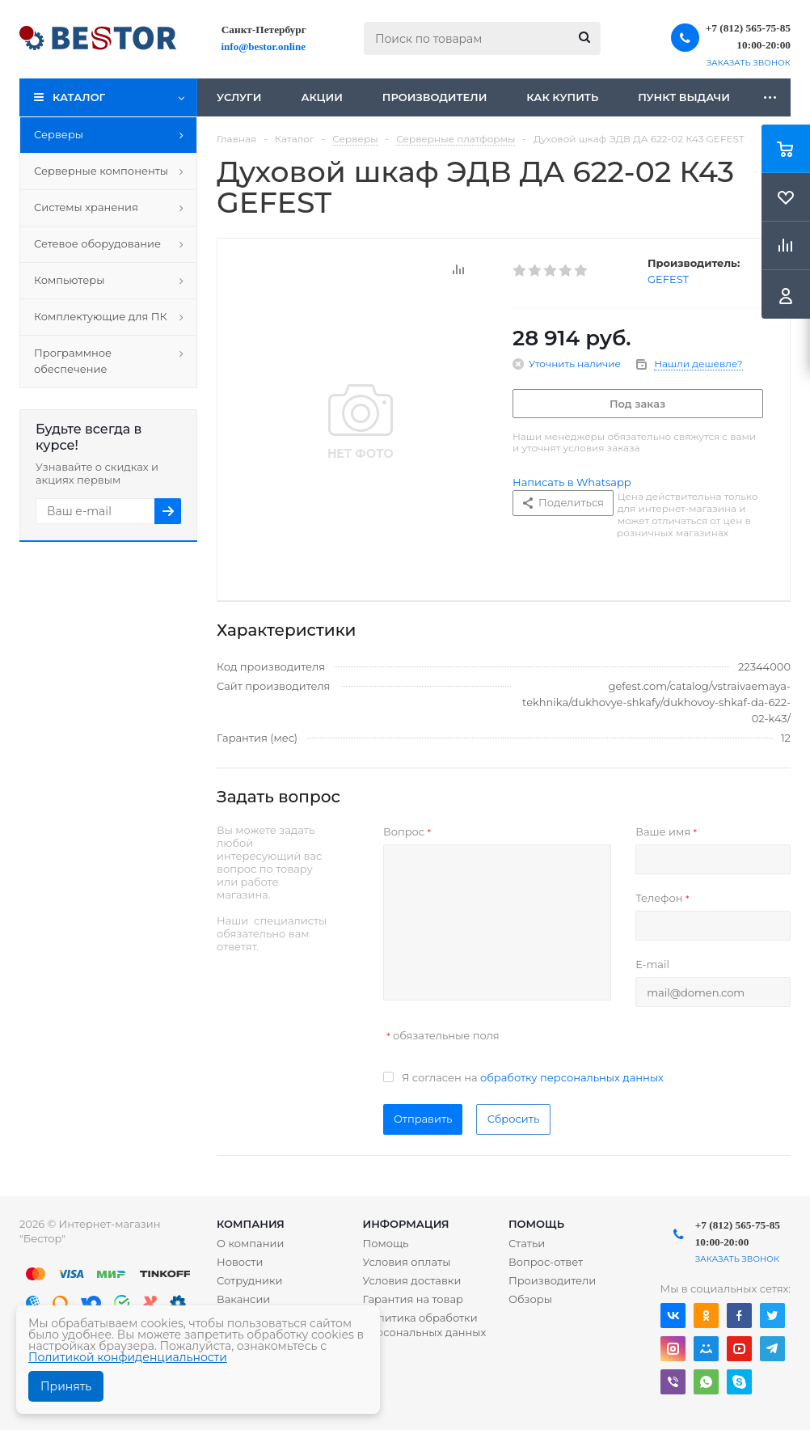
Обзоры (530, 1298)
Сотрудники (250, 1280)
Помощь (536, 1223)
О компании (250, 1243)
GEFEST (668, 279)
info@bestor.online (263, 46)
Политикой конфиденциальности (127, 1357)
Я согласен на (533, 1077)
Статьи (526, 1243)
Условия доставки (411, 1280)
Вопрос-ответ (545, 1261)
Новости (240, 1261)
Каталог (79, 97)
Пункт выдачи (684, 97)
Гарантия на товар (412, 1298)
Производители (434, 97)
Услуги (239, 97)
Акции (321, 97)
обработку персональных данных (572, 1077)
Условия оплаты (406, 1261)
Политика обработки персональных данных (424, 1325)
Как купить (562, 97)
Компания (251, 1223)
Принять (65, 1386)
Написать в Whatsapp (572, 482)
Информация (405, 1223)
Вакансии (243, 1298)
